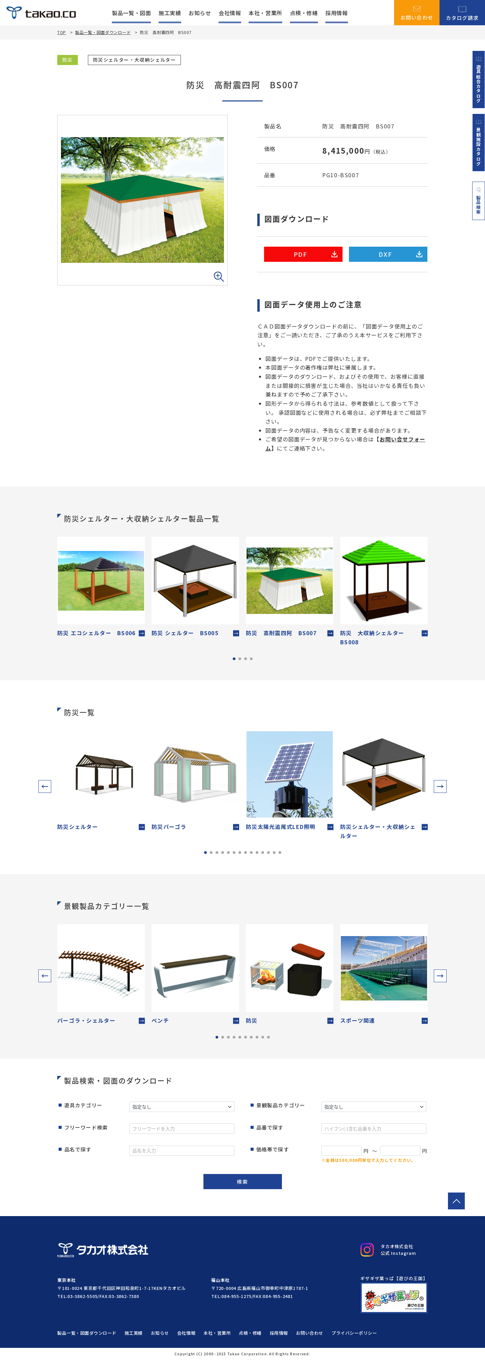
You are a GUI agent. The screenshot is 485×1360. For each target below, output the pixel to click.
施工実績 (170, 13)
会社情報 (230, 13)
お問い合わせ (416, 12)
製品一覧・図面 (131, 13)
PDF (315, 254)
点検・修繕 (304, 13)
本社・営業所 (265, 13)
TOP (61, 32)
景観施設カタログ (478, 142)
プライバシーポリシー (354, 1333)
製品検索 (479, 200)
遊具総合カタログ (478, 79)
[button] (44, 786)
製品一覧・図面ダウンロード (103, 32)
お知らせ (200, 13)
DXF (400, 254)
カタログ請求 (462, 12)
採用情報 (336, 13)
